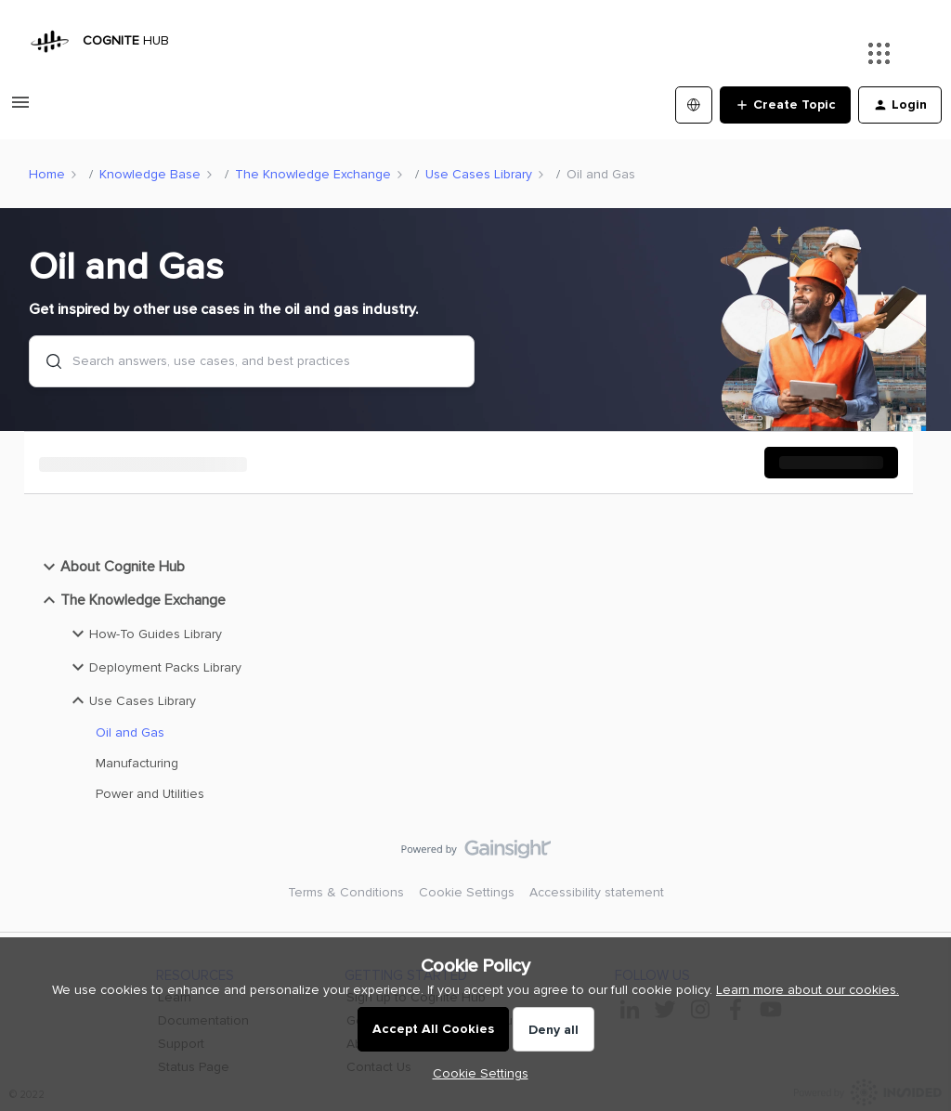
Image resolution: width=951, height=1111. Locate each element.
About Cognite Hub (111, 567)
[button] (475, 1073)
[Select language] (693, 105)
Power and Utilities (150, 794)
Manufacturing (137, 763)
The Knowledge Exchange (313, 174)
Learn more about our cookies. (807, 990)
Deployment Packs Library (154, 667)
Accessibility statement (596, 892)
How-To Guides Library (144, 633)
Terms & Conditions (346, 892)
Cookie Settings (467, 892)
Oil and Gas (130, 732)
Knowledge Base (150, 174)
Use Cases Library (478, 174)
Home (47, 174)
